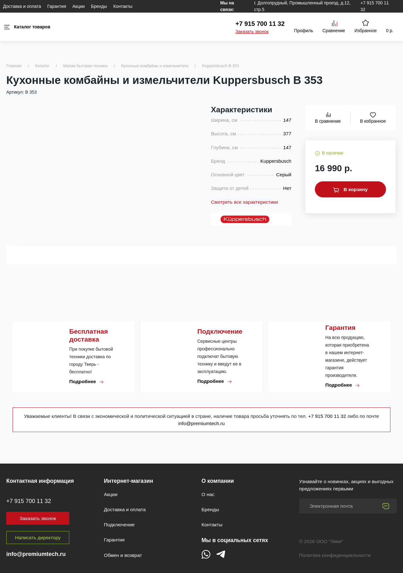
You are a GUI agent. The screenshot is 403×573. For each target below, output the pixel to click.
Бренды (99, 6)
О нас (208, 494)
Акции (78, 6)
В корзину (350, 189)
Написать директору (38, 537)
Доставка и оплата (22, 6)
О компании (218, 481)
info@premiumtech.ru (201, 423)
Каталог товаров (26, 27)
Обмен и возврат (123, 555)
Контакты (122, 6)
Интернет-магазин (128, 481)
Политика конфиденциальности (335, 555)
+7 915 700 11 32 (260, 23)
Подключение (119, 524)
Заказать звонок (252, 31)
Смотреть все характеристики (244, 202)
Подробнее (86, 381)
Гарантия (56, 6)
